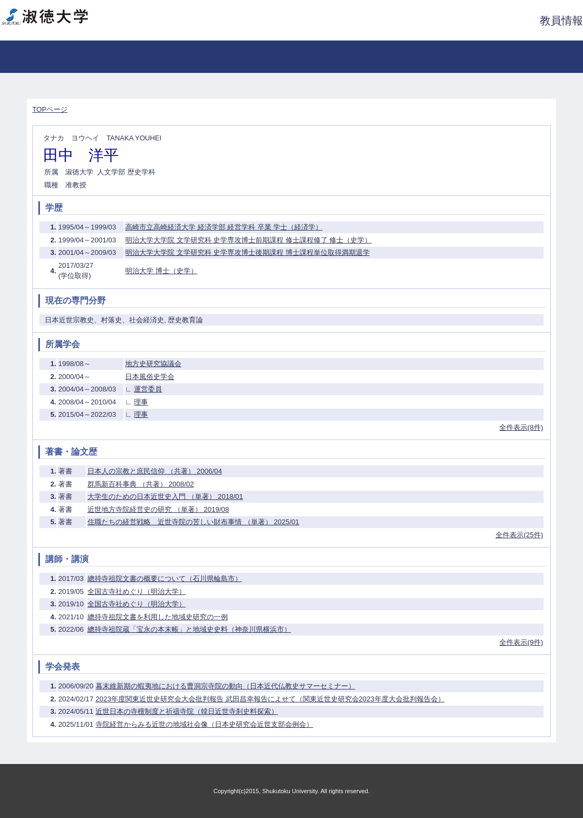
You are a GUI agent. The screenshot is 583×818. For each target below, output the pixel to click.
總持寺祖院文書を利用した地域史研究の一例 (157, 617)
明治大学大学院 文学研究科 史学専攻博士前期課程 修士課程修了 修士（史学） (248, 240)
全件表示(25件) (519, 535)
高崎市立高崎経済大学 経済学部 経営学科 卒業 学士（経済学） (223, 227)
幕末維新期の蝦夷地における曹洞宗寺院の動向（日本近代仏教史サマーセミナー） (225, 686)
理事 (141, 402)
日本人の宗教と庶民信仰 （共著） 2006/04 (154, 471)
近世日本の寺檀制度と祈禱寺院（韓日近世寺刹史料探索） (187, 711)
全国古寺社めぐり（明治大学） (136, 591)
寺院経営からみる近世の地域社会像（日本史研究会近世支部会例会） (204, 724)
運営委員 (148, 389)
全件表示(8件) (521, 427)
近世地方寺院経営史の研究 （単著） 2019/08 (158, 509)
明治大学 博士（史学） (161, 271)
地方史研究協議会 (153, 364)
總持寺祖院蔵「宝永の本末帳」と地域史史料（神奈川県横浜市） (189, 629)
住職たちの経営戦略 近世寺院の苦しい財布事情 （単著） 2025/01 (193, 522)
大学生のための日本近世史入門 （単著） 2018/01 (165, 496)
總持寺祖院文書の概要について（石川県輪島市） (164, 578)
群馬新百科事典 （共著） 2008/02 (140, 484)
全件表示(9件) (521, 642)
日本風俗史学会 (149, 377)
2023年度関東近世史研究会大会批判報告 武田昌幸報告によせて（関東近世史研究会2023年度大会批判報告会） (270, 699)
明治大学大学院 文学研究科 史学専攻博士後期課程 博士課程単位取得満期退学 (247, 252)
